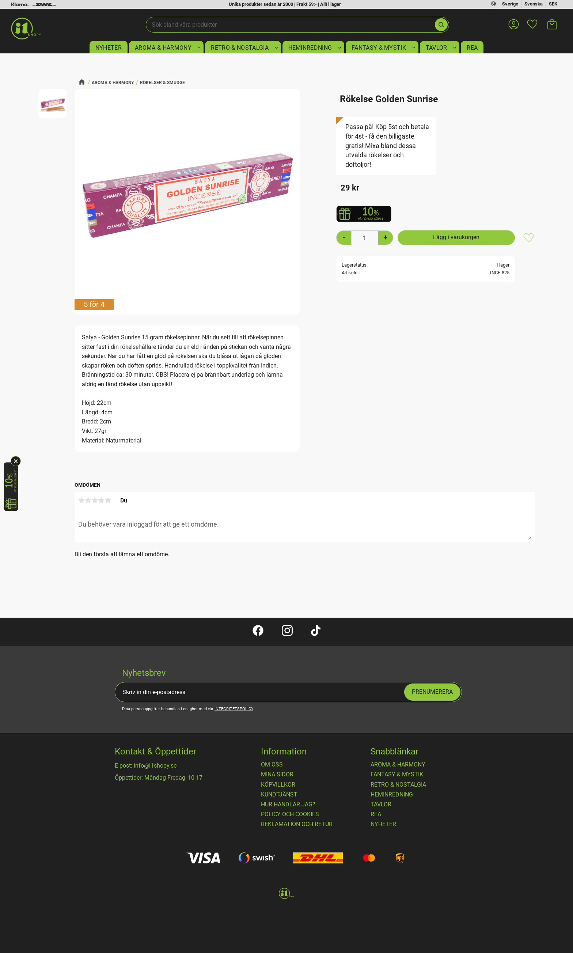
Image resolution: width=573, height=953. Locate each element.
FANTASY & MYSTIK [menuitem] (379, 47)
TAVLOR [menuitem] (436, 47)
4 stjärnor (101, 500)
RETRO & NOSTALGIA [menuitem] (239, 47)
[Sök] (441, 24)
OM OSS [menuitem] (272, 764)
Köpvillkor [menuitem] (278, 784)
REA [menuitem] (472, 47)
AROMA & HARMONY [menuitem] (163, 47)
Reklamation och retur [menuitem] (297, 824)
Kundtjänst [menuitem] (279, 794)
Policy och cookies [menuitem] (290, 814)
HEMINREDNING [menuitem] (310, 47)
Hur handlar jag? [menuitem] (288, 804)
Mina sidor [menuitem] (277, 774)
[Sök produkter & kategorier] (290, 25)
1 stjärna (81, 500)
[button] (532, 20)
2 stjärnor (88, 500)
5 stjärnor (108, 500)
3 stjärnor (94, 500)
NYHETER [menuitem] (108, 47)
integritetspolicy (234, 709)
